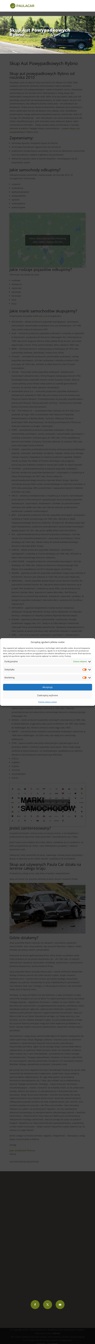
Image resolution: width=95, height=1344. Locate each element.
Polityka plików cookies (47, 702)
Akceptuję (47, 687)
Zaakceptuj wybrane (47, 695)
